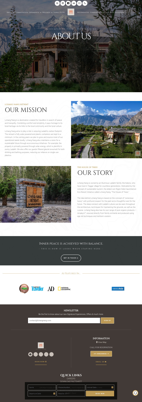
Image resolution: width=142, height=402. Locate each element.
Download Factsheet (71, 381)
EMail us (101, 362)
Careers (71, 378)
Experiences (34, 12)
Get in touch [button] (71, 258)
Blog (112, 12)
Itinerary (94, 12)
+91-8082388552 (101, 354)
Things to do (59, 12)
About (9, 12)
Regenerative (83, 12)
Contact (105, 12)
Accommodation (20, 12)
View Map (101, 342)
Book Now (119, 12)
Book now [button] (41, 362)
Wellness (46, 12)
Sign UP (107, 320)
